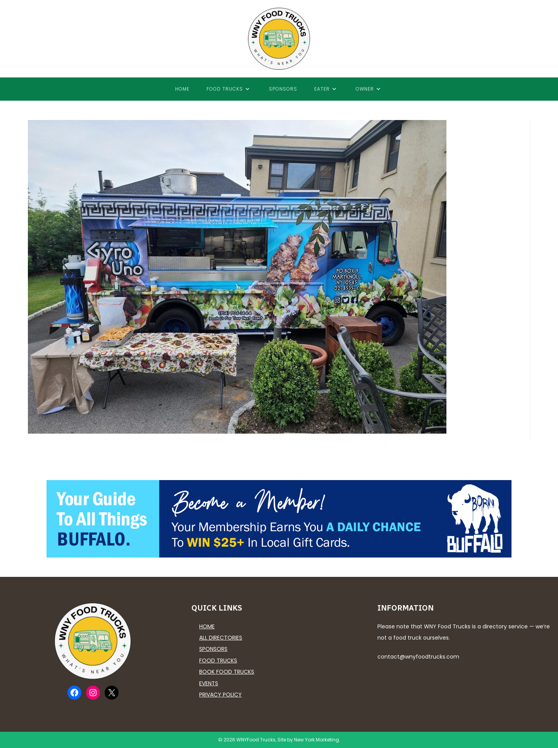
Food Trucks (218, 660)
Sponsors (213, 649)
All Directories (220, 638)
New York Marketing (316, 739)
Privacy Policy (220, 694)
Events (208, 683)
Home (207, 626)
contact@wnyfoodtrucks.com (418, 657)
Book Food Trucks (226, 672)
